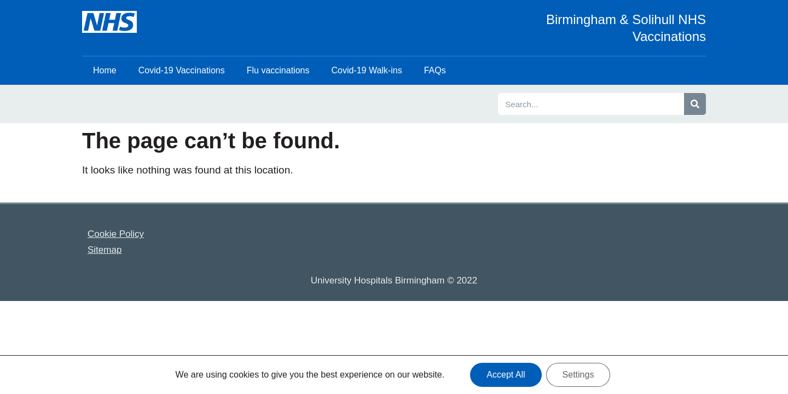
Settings (578, 374)
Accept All (505, 374)
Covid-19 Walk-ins (366, 70)
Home (105, 70)
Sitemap (104, 250)
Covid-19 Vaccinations (181, 70)
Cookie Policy (116, 234)
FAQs (435, 70)
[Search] (695, 104)
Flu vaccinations (278, 70)
